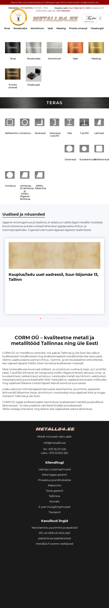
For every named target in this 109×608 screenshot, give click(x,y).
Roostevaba (20, 28)
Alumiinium (37, 28)
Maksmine (54, 485)
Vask (50, 28)
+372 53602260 (63, 11)
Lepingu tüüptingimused (54, 469)
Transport (55, 512)
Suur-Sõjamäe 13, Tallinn (80, 8)
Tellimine (54, 496)
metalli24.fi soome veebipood (54, 543)
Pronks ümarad (78, 28)
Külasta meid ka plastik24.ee (89, 19)
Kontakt (54, 501)
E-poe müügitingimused (54, 506)
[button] (40, 318)
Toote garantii (54, 490)
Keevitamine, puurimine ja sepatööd (54, 527)
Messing (61, 28)
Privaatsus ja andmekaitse (54, 480)
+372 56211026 (26, 8)
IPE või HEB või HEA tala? (54, 533)
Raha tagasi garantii (54, 474)
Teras (7, 28)
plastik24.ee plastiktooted (54, 538)
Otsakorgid (97, 28)
